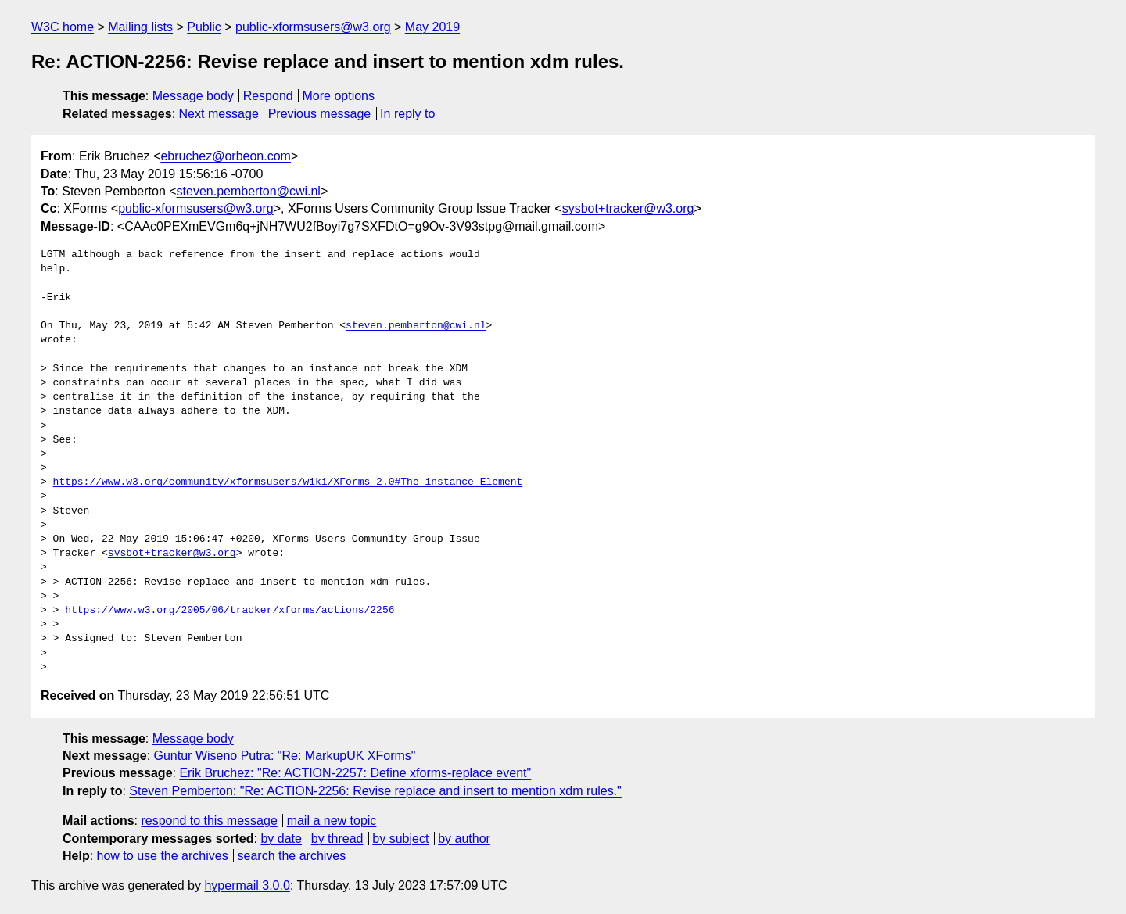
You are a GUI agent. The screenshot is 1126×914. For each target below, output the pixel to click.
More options (339, 95)
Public (204, 27)
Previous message (319, 113)
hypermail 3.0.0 (246, 885)
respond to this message (209, 820)
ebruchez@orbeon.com (225, 156)
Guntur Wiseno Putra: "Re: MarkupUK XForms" (285, 755)
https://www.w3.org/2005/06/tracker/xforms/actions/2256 (229, 611)
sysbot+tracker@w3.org (628, 208)
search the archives (292, 855)
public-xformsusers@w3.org (313, 27)
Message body (193, 95)
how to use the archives (162, 855)
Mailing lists (140, 27)
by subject (400, 838)
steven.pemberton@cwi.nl (249, 191)
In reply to (407, 113)
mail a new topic (332, 820)
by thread (337, 838)
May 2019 (432, 27)
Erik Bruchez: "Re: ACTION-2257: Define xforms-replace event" (355, 773)
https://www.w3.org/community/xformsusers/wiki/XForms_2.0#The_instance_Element (288, 482)
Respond (268, 95)
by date (280, 838)
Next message (219, 113)
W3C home (62, 27)
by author (464, 838)
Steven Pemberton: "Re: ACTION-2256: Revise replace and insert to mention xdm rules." (375, 791)
